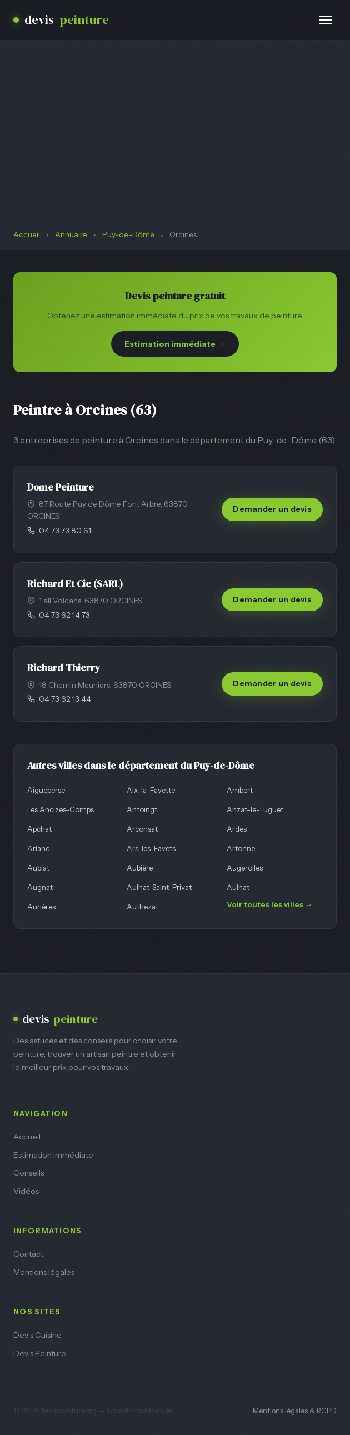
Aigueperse (46, 790)
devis (61, 20)
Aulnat (238, 887)
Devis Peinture (39, 1353)
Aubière (140, 867)
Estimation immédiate (53, 1155)
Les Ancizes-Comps (60, 809)
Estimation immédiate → (174, 344)
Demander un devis (272, 508)
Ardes (237, 828)
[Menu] (325, 20)
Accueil (26, 234)
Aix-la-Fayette (151, 790)
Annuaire (71, 234)
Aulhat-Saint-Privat (159, 887)
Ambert (240, 790)
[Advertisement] (175, 145)
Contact (28, 1254)
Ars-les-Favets (151, 848)
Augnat (40, 887)
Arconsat (142, 828)
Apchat (39, 828)
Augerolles (245, 867)
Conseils (28, 1173)
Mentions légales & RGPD (295, 1411)
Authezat (142, 906)
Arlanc (38, 848)
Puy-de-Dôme (128, 234)
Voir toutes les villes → (270, 904)
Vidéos (26, 1191)
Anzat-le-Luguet (255, 809)
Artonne (241, 848)
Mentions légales (43, 1272)
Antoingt (142, 809)
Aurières (41, 906)
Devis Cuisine (37, 1335)
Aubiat (38, 867)
